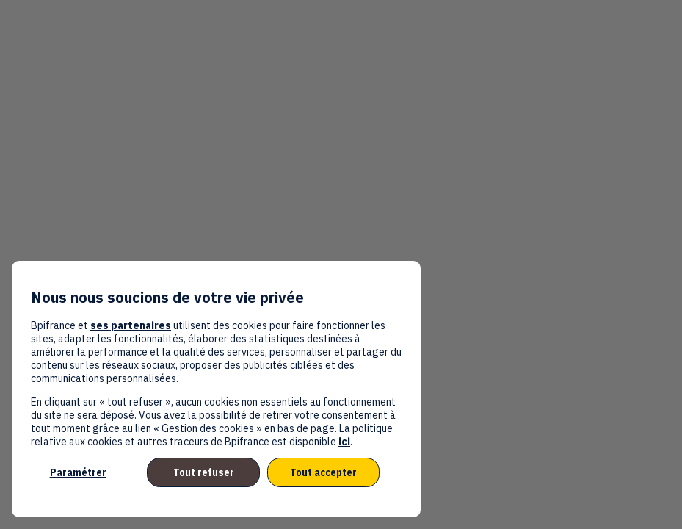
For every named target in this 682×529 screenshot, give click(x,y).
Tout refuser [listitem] (203, 472)
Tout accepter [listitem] (323, 472)
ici (344, 441)
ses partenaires (130, 325)
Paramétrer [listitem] (78, 472)
